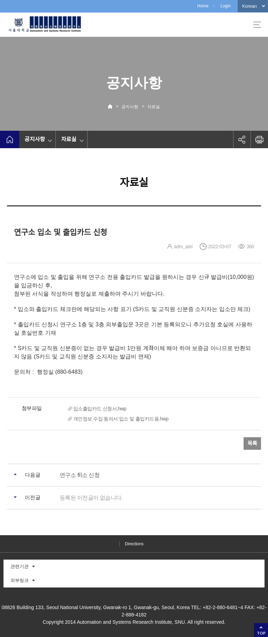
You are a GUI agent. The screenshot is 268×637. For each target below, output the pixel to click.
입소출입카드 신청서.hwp (99, 408)
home (9, 139)
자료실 (153, 106)
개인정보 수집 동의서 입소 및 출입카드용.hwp (120, 419)
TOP (261, 633)
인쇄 (259, 139)
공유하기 (242, 139)
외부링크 (22, 580)
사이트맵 (257, 25)
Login (226, 5)
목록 (252, 443)
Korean (249, 6)
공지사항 (129, 106)
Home (202, 5)
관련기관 (22, 566)
